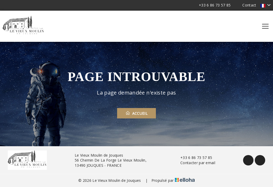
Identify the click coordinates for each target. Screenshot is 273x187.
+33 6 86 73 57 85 (193, 157)
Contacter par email (194, 162)
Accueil (136, 113)
